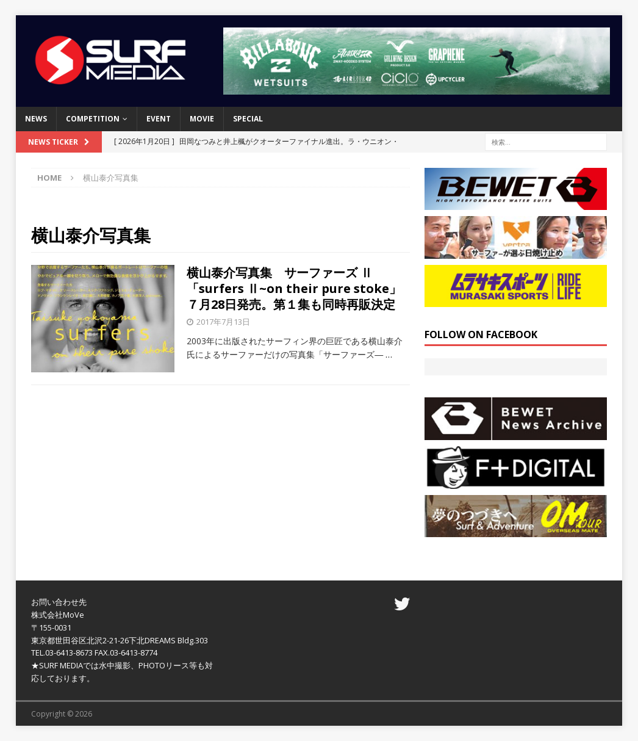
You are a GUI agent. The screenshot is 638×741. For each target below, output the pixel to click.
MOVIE (202, 119)
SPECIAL (248, 119)
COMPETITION (93, 119)
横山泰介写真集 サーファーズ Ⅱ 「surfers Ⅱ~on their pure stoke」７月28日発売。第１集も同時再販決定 (294, 288)
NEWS (36, 119)
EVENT (158, 119)
